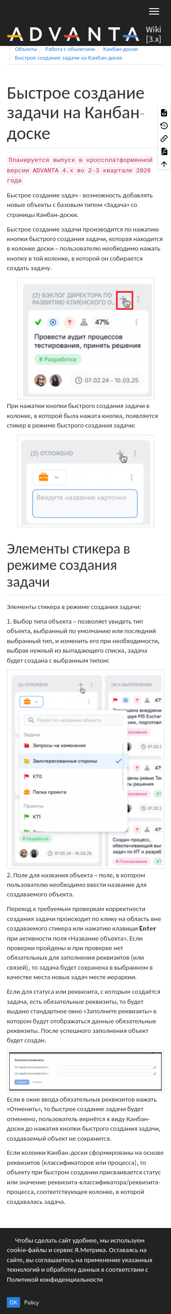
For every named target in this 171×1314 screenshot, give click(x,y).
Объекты (26, 49)
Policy (31, 1302)
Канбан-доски (120, 49)
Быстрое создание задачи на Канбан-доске (69, 57)
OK (13, 1302)
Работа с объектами (70, 49)
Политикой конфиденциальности (55, 1279)
